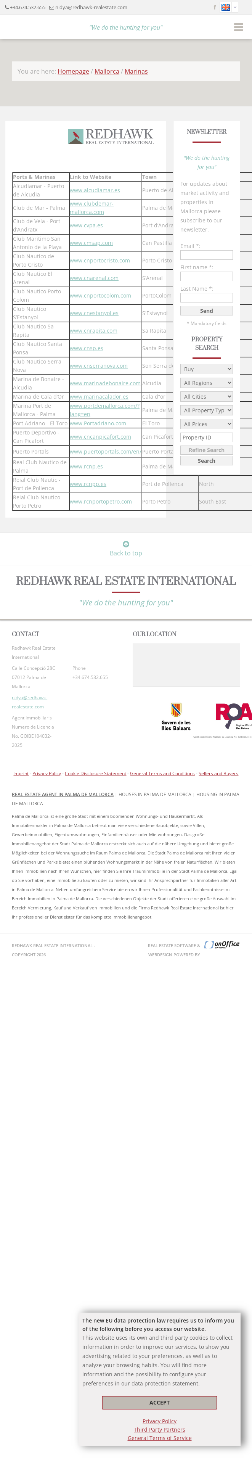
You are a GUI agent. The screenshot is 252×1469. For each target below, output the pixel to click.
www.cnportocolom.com (100, 295)
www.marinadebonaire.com (105, 383)
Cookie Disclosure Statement (95, 773)
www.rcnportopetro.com (101, 501)
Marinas (136, 71)
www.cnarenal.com (94, 278)
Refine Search (207, 450)
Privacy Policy (160, 1421)
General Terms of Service (160, 1438)
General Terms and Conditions (162, 773)
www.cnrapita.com (93, 330)
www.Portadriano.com (98, 423)
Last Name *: (196, 288)
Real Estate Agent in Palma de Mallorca (63, 794)
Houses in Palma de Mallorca (155, 794)
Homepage (73, 71)
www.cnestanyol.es (94, 313)
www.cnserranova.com (99, 365)
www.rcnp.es (86, 466)
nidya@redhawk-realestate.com (91, 7)
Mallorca (107, 71)
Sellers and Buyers (218, 773)
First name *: (196, 267)
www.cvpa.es (86, 225)
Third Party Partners (159, 1429)
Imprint (21, 773)
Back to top (126, 549)
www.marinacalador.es (99, 396)
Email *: (190, 245)
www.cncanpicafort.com (100, 436)
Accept (159, 1402)
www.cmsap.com (91, 242)
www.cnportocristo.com (100, 260)
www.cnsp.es (86, 348)
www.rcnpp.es (88, 484)
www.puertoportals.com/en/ (105, 451)
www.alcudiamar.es (95, 190)
